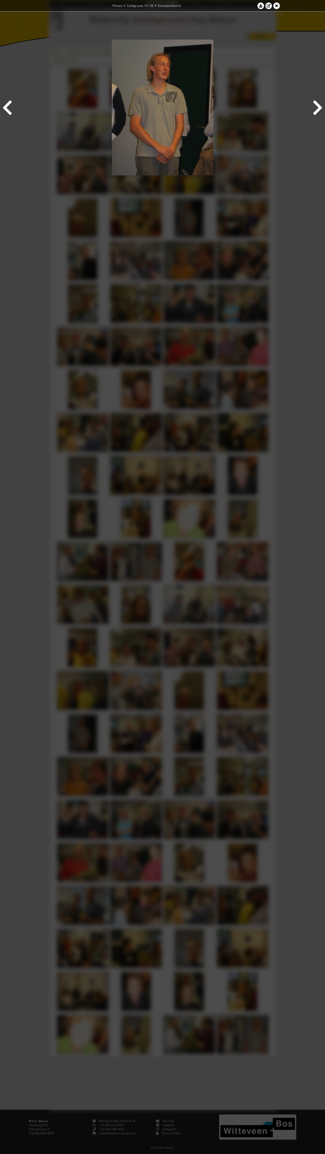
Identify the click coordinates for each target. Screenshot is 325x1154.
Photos (117, 6)
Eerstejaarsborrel (169, 6)
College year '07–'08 (140, 6)
